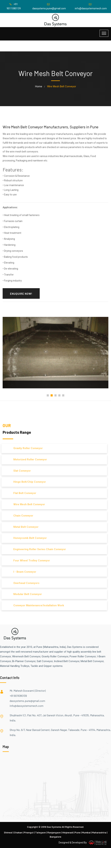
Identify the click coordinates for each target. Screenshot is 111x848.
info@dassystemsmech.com (26, 705)
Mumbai (86, 832)
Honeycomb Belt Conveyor (28, 538)
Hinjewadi (67, 832)
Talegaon (40, 832)
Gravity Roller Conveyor (26, 448)
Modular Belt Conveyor (26, 594)
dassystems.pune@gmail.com (27, 700)
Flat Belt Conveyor (23, 493)
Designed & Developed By (83, 842)
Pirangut (29, 832)
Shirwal (8, 832)
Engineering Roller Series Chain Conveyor (38, 549)
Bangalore (55, 836)
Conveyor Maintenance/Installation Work (37, 605)
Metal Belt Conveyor (24, 526)
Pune (77, 832)
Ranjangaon (54, 832)
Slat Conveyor (20, 470)
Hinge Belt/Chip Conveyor (28, 481)
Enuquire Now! (21, 293)
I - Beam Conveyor (23, 571)
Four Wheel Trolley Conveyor (30, 560)
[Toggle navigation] (104, 33)
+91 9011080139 (18, 695)
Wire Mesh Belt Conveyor (27, 504)
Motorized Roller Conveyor (28, 459)
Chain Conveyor (22, 515)
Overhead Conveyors (25, 583)
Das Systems (54, 826)
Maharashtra (99, 832)
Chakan (18, 832)
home (38, 86)
